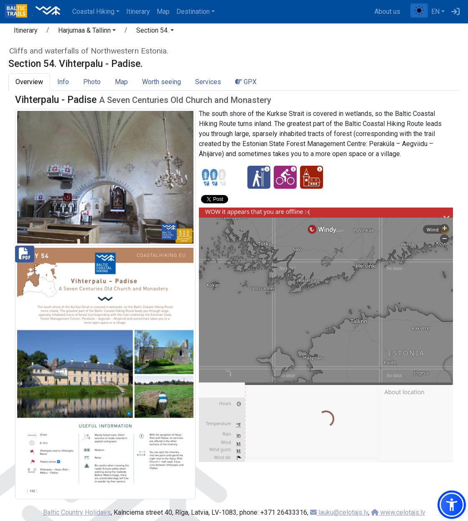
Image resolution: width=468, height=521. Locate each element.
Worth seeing (161, 82)
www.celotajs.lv (398, 512)
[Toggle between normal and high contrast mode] (419, 10)
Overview (29, 82)
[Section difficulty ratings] (214, 177)
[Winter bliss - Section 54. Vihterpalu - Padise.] (258, 177)
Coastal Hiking (93, 11)
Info (63, 82)
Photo (92, 82)
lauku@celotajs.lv (339, 512)
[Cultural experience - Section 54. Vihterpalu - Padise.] (311, 177)
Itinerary (138, 11)
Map (163, 11)
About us (387, 11)
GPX (246, 82)
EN (435, 11)
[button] (87, 31)
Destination (193, 11)
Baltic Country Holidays (77, 512)
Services (208, 82)
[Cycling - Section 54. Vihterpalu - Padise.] (285, 177)
